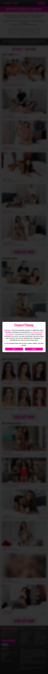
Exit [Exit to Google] (14, 349)
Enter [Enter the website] (34, 349)
